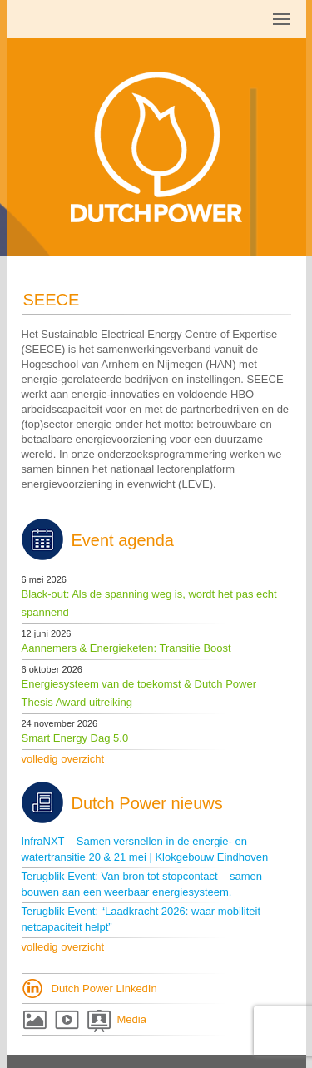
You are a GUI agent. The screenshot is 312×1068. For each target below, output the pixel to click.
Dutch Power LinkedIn (104, 988)
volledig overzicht (63, 759)
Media (131, 1019)
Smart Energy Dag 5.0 (75, 738)
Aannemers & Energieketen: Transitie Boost (126, 648)
